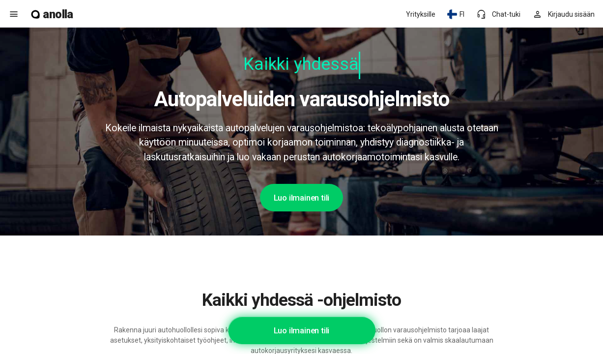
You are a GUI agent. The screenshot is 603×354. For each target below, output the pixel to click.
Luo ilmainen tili (302, 198)
